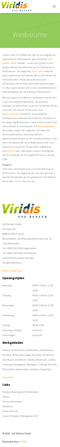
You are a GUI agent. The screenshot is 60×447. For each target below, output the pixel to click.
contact (18, 181)
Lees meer (8, 377)
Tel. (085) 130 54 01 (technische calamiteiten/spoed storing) (19, 255)
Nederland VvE (10, 411)
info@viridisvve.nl (12, 262)
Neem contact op (11, 270)
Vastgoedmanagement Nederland (20, 391)
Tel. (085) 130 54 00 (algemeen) (19, 248)
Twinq (5, 396)
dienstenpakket (46, 126)
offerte (11, 150)
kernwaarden (13, 113)
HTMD (23, 441)
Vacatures (7, 406)
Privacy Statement (12, 401)
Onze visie (37, 71)
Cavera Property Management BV (20, 415)
